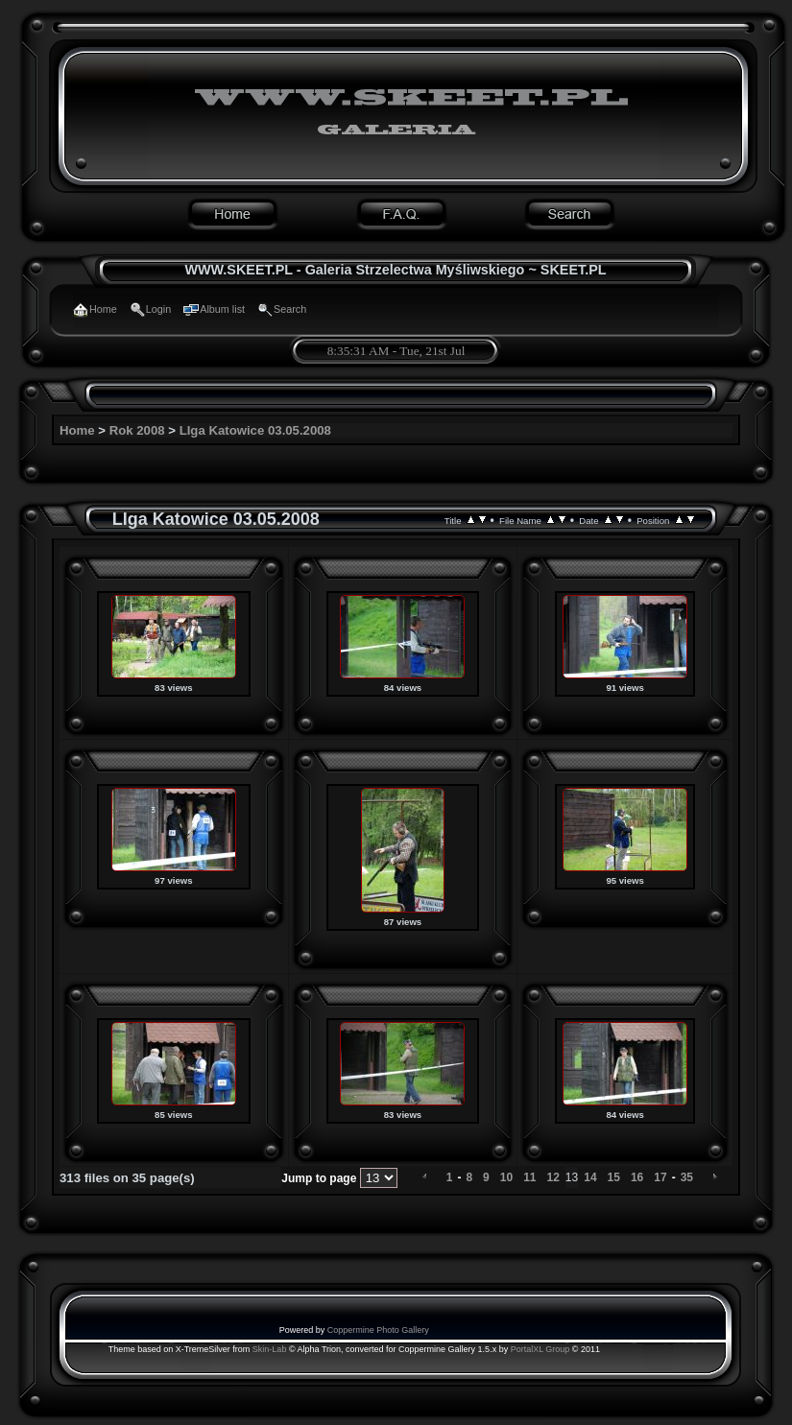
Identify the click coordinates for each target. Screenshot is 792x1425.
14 (590, 1177)
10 (506, 1177)
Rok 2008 (137, 430)
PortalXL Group (540, 1349)
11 (529, 1177)
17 (660, 1177)
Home (77, 430)
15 (614, 1177)
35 (687, 1177)
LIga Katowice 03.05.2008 (255, 430)
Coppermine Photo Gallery (378, 1330)
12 (552, 1177)
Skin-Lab (269, 1349)
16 (637, 1177)
